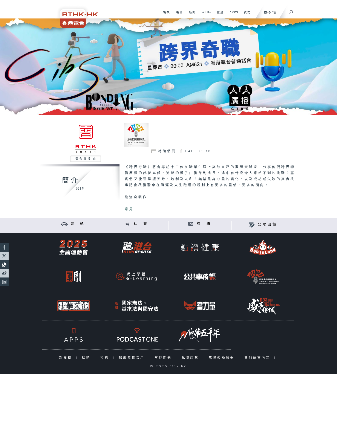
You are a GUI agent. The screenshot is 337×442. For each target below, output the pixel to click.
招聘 (87, 358)
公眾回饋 (267, 225)
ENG (267, 12)
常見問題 (164, 358)
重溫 (218, 14)
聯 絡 (204, 224)
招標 (105, 358)
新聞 (191, 14)
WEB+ (205, 14)
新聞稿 (66, 358)
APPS (232, 14)
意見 (129, 209)
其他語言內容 (258, 358)
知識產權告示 (133, 358)
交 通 (77, 224)
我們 (245, 14)
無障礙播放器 (222, 358)
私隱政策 (191, 358)
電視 (165, 14)
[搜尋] (291, 10)
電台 (178, 14)
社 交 (141, 224)
